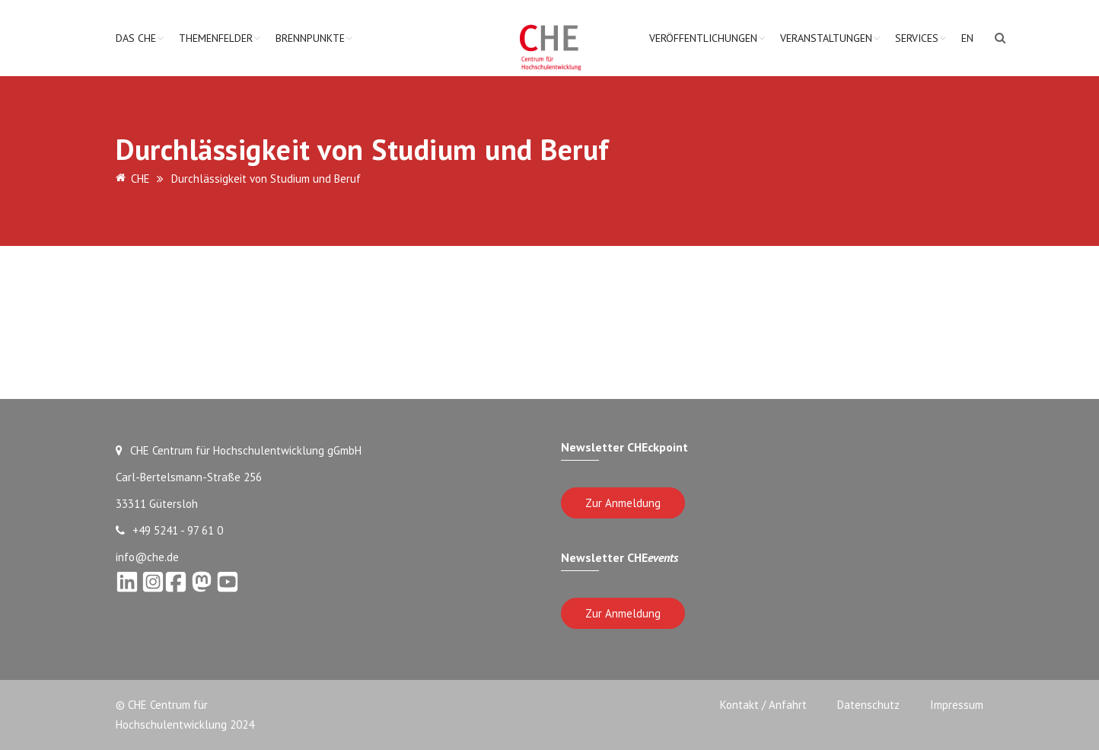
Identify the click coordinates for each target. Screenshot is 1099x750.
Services (916, 38)
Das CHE (136, 38)
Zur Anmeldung (623, 503)
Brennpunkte (310, 38)
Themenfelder (216, 38)
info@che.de (147, 557)
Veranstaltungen (826, 38)
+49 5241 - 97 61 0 (169, 530)
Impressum (956, 704)
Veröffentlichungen (703, 38)
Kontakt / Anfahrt (763, 704)
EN (967, 38)
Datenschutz (868, 704)
